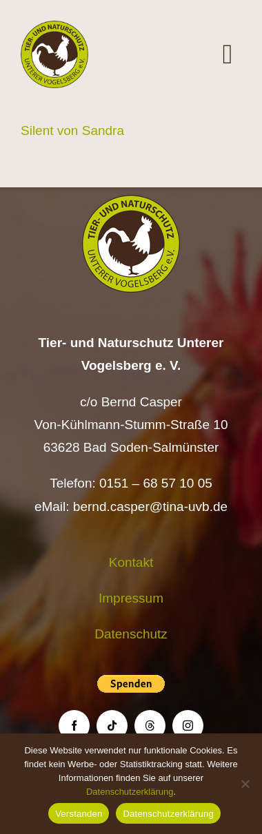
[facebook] (74, 725)
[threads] (149, 725)
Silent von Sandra (72, 130)
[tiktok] (112, 725)
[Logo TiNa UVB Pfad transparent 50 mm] (54, 27)
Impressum (131, 598)
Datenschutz (131, 634)
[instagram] (187, 725)
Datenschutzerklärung (129, 791)
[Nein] (245, 784)
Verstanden (78, 814)
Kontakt (131, 562)
